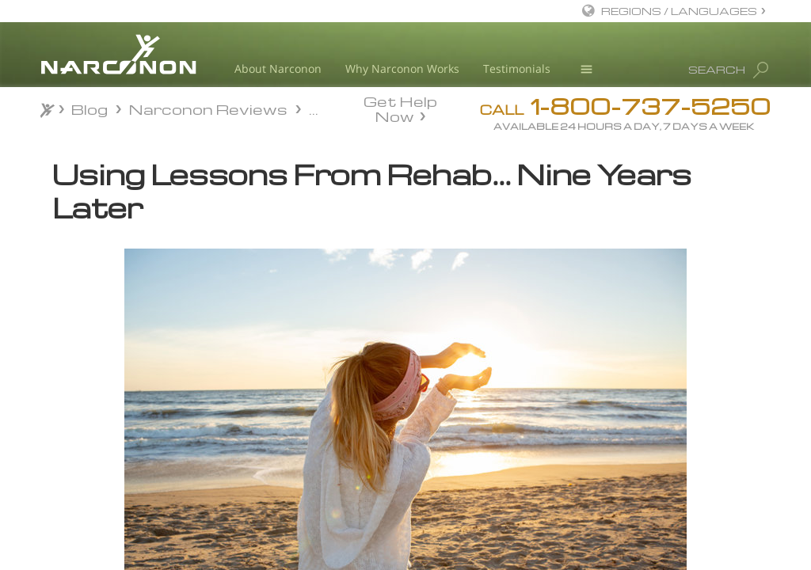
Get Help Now (400, 108)
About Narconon (278, 68)
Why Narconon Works (402, 68)
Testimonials (516, 68)
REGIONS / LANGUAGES (679, 10)
